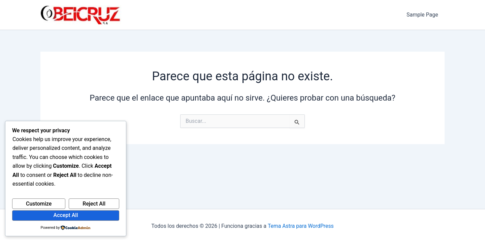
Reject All (94, 203)
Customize (39, 203)
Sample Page (423, 14)
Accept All (66, 215)
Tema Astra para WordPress (300, 226)
